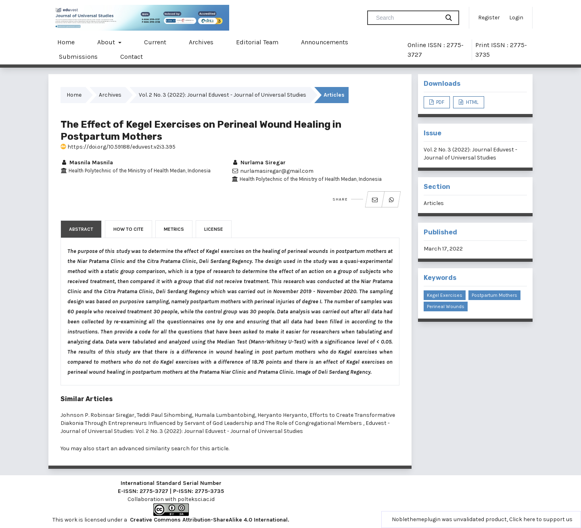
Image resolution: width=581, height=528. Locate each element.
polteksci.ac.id (196, 499)
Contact (131, 56)
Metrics (174, 229)
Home (66, 42)
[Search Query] (406, 17)
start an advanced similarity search (143, 448)
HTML (472, 102)
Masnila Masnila (87, 162)
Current (155, 42)
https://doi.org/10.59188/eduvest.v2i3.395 (118, 146)
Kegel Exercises (444, 295)
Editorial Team (257, 42)
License (213, 229)
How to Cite (128, 229)
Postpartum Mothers (494, 295)
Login (516, 17)
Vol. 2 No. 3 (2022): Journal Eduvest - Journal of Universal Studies (222, 94)
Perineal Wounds (445, 306)
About (107, 42)
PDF (439, 102)
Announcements (324, 42)
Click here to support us (541, 519)
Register (489, 17)
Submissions (78, 56)
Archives (201, 42)
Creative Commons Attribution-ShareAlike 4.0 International (209, 519)
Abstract (81, 229)
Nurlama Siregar (259, 162)
